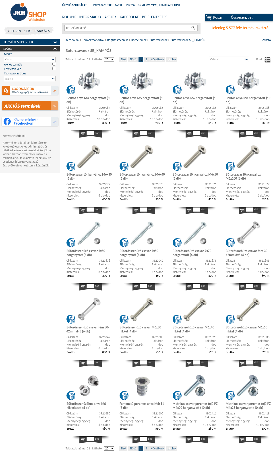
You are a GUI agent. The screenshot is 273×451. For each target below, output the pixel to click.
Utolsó (172, 59)
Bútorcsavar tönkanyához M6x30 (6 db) (89, 176)
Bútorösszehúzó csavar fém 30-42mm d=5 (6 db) (247, 253)
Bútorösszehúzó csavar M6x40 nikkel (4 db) (193, 329)
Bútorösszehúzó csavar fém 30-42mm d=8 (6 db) (87, 329)
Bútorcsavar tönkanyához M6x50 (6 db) (195, 176)
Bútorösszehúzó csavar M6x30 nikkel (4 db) (140, 329)
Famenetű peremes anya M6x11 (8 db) (142, 406)
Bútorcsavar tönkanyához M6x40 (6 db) (142, 176)
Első (123, 59)
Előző (133, 59)
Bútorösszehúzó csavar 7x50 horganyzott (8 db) (139, 253)
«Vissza (266, 40)
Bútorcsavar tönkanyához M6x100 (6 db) (243, 176)
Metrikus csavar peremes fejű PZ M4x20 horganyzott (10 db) (195, 406)
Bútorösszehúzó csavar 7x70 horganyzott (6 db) (192, 253)
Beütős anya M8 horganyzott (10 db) (248, 100)
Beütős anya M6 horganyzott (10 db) (195, 100)
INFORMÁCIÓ (90, 16)
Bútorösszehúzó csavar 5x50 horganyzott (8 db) (85, 253)
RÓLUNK (69, 16)
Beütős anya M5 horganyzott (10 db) (142, 100)
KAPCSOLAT (129, 16)
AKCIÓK (110, 16)
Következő (157, 59)
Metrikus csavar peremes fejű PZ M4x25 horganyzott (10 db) (248, 406)
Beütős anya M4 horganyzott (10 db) (88, 100)
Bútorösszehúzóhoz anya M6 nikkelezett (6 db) (86, 406)
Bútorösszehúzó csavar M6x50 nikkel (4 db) (246, 329)
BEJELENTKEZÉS (154, 16)
